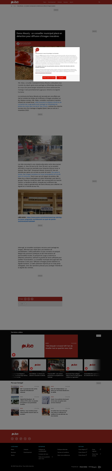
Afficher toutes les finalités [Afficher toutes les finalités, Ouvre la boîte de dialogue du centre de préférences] (49, 77)
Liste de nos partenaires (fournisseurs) (43, 73)
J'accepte (61, 77)
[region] (56, 64)
